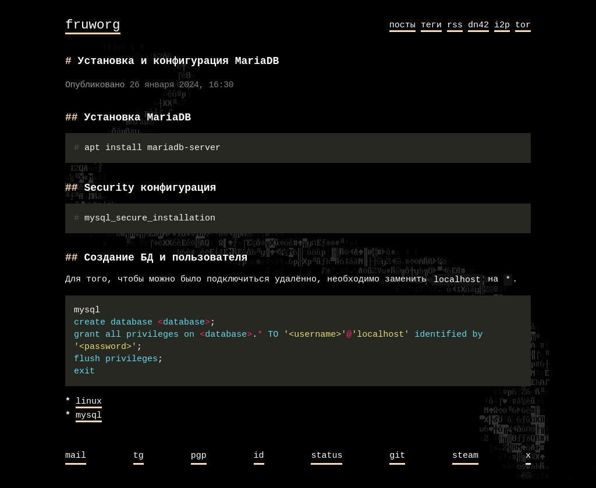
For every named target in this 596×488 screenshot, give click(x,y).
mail (75, 456)
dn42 (478, 25)
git (397, 456)
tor (523, 25)
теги (431, 25)
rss (455, 25)
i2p (502, 25)
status (326, 456)
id (259, 456)
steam (465, 456)
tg (138, 456)
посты (402, 25)
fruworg (92, 25)
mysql (89, 416)
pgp (199, 456)
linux (89, 402)
